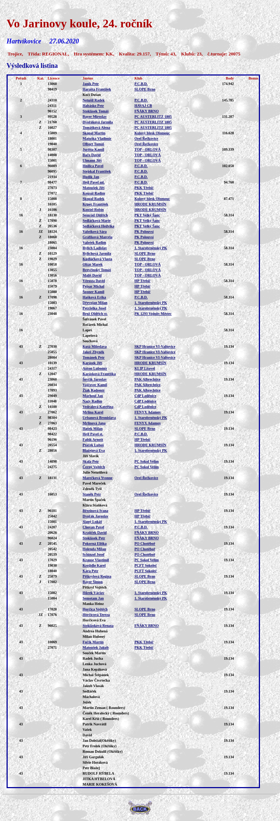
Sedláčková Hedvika (98, 226)
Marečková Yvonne (98, 478)
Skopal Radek (94, 199)
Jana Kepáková (95, 669)
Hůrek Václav (93, 593)
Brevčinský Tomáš (97, 270)
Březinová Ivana (95, 511)
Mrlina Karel (93, 412)
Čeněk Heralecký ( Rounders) (106, 713)
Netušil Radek (94, 100)
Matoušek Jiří (94, 188)
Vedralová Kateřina (98, 407)
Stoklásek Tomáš (96, 111)
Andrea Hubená (95, 631)
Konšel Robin (93, 210)
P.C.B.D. (141, 84)
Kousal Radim (94, 193)
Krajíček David (95, 533)
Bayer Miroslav (95, 117)
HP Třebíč (143, 281)
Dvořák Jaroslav (96, 516)
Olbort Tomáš (93, 144)
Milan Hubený (94, 637)
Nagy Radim (92, 401)
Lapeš (87, 330)
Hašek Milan (93, 429)
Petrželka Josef (94, 308)
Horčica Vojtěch (95, 609)
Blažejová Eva (94, 450)
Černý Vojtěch (94, 467)
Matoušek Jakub (96, 647)
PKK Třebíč (144, 188)
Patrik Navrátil (94, 724)
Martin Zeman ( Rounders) (104, 708)
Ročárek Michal (95, 325)
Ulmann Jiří (92, 160)
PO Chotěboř (145, 543)
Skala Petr (91, 461)
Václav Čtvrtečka (96, 680)
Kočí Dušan (92, 95)
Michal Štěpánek (96, 675)
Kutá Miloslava (95, 346)
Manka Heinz (93, 604)
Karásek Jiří (92, 363)
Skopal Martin (94, 133)
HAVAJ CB (143, 106)
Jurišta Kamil (93, 149)
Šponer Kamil (94, 292)
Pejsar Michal (94, 286)
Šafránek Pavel (94, 319)
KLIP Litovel (145, 368)
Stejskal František (97, 171)
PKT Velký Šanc (147, 215)
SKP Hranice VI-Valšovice (155, 346)
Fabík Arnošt (93, 440)
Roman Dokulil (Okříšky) (102, 751)
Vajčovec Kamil (95, 385)
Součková (90, 341)
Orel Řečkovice (146, 138)
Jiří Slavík (91, 456)
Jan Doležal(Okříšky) (99, 741)
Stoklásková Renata (98, 626)
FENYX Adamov (148, 412)
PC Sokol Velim (147, 461)
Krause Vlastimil (96, 560)
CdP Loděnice (145, 396)
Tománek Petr (94, 357)
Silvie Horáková (95, 762)
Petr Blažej (91, 768)
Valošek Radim (94, 242)
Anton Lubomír (95, 368)
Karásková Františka (99, 374)
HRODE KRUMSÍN (151, 204)
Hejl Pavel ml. (94, 182)
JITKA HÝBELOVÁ (99, 779)
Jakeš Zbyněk (93, 352)
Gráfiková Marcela (98, 237)
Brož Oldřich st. (95, 314)
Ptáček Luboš (93, 445)
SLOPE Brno (145, 89)
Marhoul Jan (93, 396)
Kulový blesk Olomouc (152, 133)
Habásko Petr (93, 106)
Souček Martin (94, 653)
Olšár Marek (93, 264)
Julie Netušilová (95, 472)
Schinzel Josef (94, 554)
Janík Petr (91, 84)
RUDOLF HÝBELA (98, 773)
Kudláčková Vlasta (97, 259)
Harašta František (97, 89)
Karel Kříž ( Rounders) (101, 719)
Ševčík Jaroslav (95, 379)
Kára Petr (90, 571)
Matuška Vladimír (97, 138)
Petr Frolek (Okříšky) (100, 746)
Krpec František (95, 204)
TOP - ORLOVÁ (148, 149)
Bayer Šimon (93, 582)
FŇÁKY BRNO (147, 111)
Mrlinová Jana (94, 423)
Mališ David (92, 275)
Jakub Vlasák (93, 686)
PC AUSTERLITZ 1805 (153, 117)
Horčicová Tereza (96, 615)
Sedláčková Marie (97, 221)
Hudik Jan (91, 177)
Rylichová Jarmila (97, 253)
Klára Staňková (95, 505)
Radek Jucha (93, 658)
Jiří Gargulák (93, 757)
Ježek (87, 702)
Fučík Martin (93, 642)
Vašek (87, 730)
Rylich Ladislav (95, 248)
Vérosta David (94, 281)
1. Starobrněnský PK (151, 248)
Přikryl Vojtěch (95, 587)
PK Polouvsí (144, 232)
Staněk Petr (92, 494)
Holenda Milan (94, 549)
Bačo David (92, 155)
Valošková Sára (95, 232)
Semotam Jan (93, 598)
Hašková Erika (94, 297)
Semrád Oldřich (95, 215)
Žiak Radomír (94, 390)
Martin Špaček (94, 500)
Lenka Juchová (94, 664)
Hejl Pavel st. (93, 434)
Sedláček (90, 691)
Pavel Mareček (94, 483)
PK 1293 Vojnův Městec (153, 314)
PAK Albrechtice (148, 379)
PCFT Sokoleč (146, 565)
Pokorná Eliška (95, 543)
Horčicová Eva (94, 620)
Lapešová (90, 336)
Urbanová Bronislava (99, 418)
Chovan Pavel (93, 527)
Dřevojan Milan (95, 303)
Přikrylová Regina (97, 576)
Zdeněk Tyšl (92, 489)
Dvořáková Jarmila (98, 122)
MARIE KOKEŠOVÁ (100, 784)
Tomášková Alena (96, 128)
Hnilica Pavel (93, 166)
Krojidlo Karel (94, 565)
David (87, 735)
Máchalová (91, 697)
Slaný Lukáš (92, 522)
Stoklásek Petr (94, 538)
